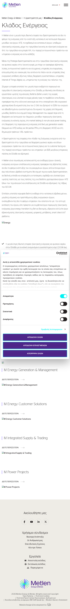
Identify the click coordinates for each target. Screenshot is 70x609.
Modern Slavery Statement (56, 578)
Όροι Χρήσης (28, 574)
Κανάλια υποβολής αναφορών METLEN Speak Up (24, 578)
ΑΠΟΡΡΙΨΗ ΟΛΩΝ (35, 353)
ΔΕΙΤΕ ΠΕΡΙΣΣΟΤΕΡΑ (10, 374)
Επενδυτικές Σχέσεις (35, 522)
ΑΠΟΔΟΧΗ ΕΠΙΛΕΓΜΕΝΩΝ (35, 345)
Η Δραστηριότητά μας (33, 18)
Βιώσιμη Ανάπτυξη (35, 515)
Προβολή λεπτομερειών (51, 329)
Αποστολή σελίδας (35, 539)
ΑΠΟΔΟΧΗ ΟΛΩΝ (35, 337)
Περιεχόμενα (35, 546)
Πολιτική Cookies (43, 574)
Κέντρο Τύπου (35, 526)
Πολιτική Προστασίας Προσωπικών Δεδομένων (36, 576)
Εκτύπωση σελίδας (35, 542)
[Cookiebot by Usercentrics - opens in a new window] (56, 253)
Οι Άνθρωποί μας (35, 519)
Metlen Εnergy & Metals (11, 18)
